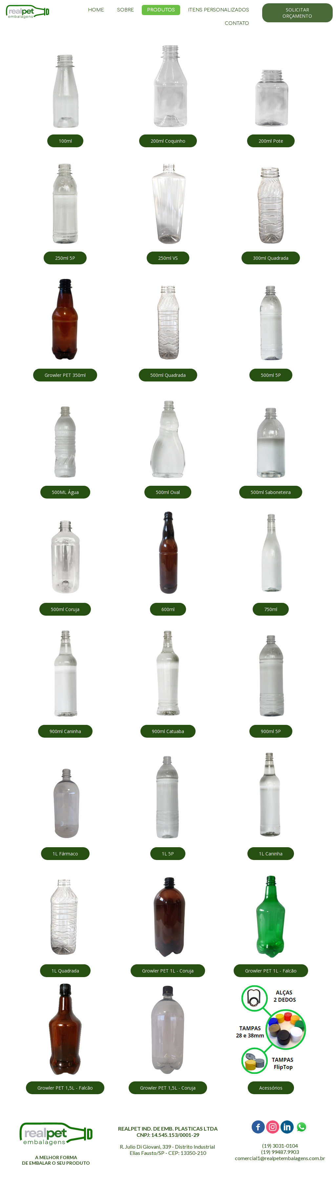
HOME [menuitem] (96, 10)
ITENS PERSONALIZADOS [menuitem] (218, 10)
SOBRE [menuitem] (125, 10)
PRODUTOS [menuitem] (161, 10)
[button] (297, 12)
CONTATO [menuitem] (237, 23)
